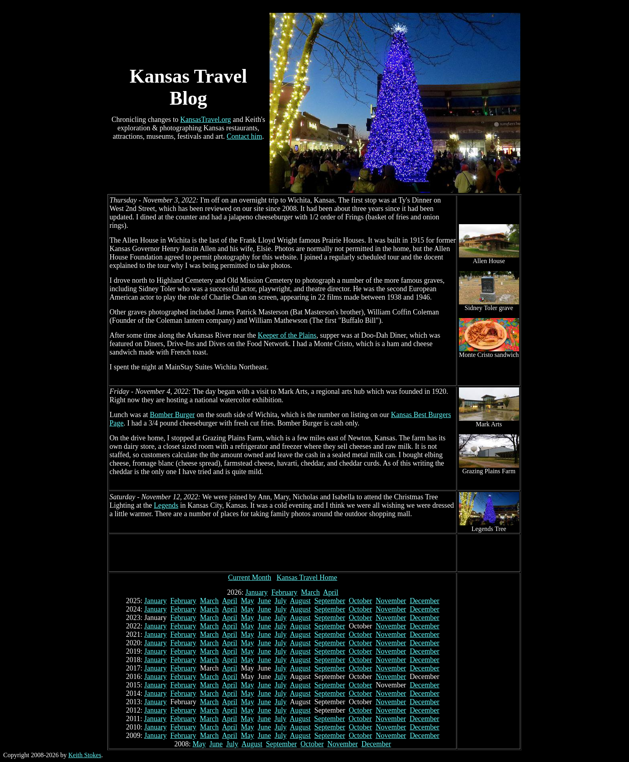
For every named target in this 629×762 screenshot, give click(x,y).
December (424, 601)
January (256, 592)
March (310, 592)
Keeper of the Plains (287, 335)
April (330, 592)
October (360, 601)
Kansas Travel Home (307, 578)
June (264, 601)
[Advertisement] (283, 553)
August (300, 601)
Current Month (250, 578)
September (329, 601)
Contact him (244, 136)
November (390, 601)
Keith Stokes (84, 755)
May (247, 601)
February (284, 592)
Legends (166, 505)
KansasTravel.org (205, 120)
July (280, 601)
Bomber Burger (172, 415)
